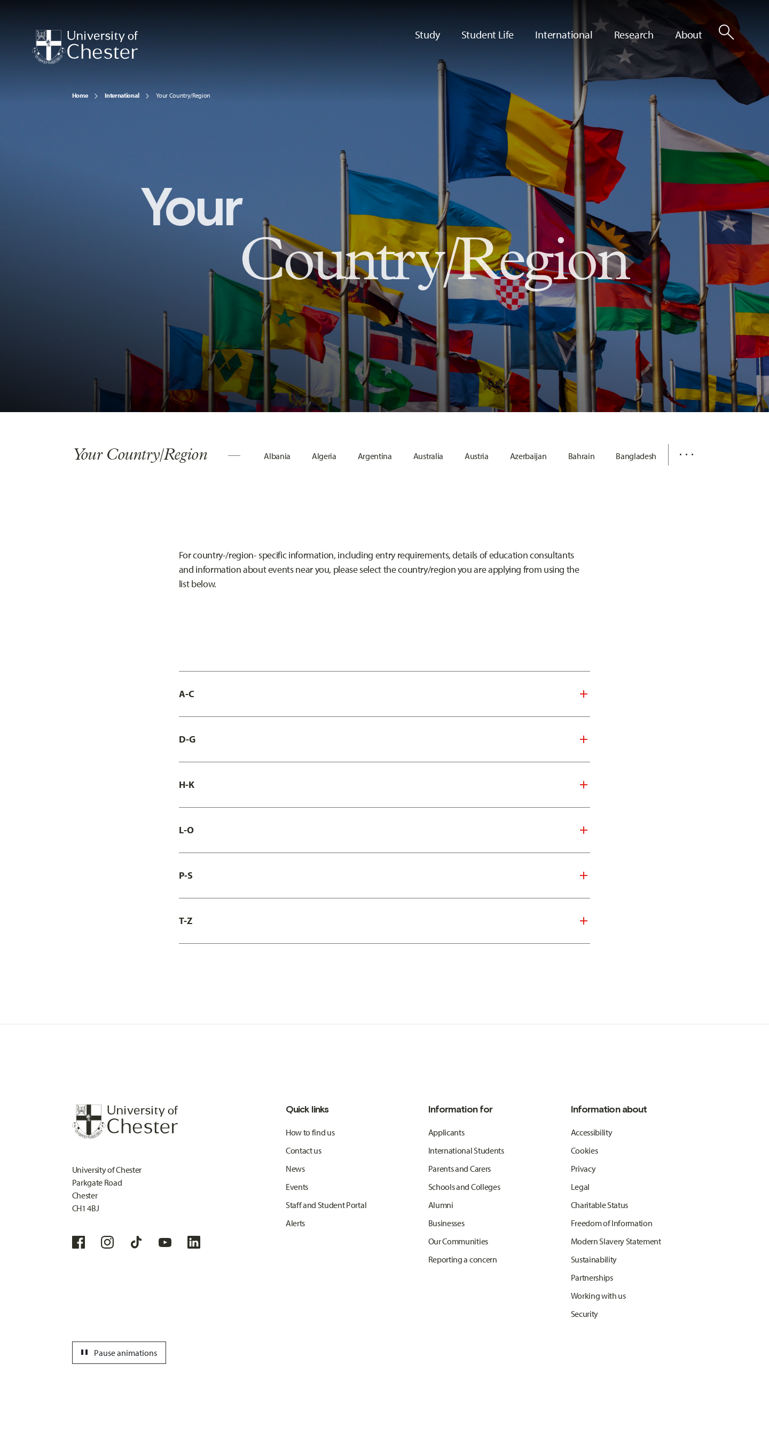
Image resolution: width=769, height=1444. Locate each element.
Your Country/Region (183, 95)
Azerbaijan (528, 456)
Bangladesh (636, 456)
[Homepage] (85, 47)
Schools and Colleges (464, 1186)
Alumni (440, 1205)
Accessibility (592, 1132)
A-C (186, 694)
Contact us (303, 1150)
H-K (186, 784)
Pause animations (117, 1352)
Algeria (324, 456)
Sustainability (594, 1259)
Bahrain (581, 456)
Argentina (375, 456)
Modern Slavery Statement (616, 1241)
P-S (186, 875)
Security (584, 1313)
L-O (186, 830)
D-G (187, 739)
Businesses (446, 1223)
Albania (277, 456)
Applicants (446, 1132)
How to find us (310, 1132)
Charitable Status (600, 1205)
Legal (580, 1186)
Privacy (583, 1168)
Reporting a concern (462, 1259)
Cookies (584, 1150)
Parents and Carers (459, 1168)
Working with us (598, 1295)
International (122, 95)
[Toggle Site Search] (726, 32)
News (295, 1168)
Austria (477, 456)
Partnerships (592, 1277)
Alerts (295, 1223)
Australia (428, 456)
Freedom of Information (612, 1223)
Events (297, 1186)
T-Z (185, 920)
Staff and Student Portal (326, 1205)
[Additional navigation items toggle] (682, 454)
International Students (466, 1150)
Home (80, 95)
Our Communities (458, 1241)
